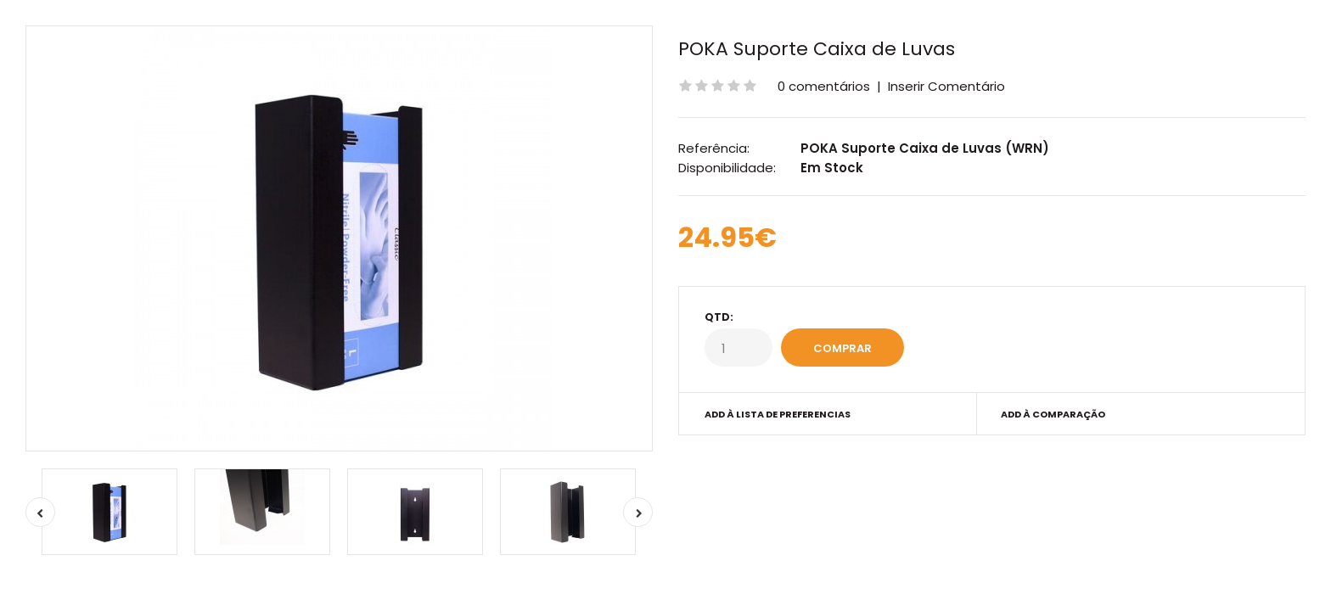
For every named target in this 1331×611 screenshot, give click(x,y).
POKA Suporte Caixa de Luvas (816, 49)
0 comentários (824, 86)
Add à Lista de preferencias (778, 414)
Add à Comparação (1053, 414)
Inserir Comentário (946, 86)
